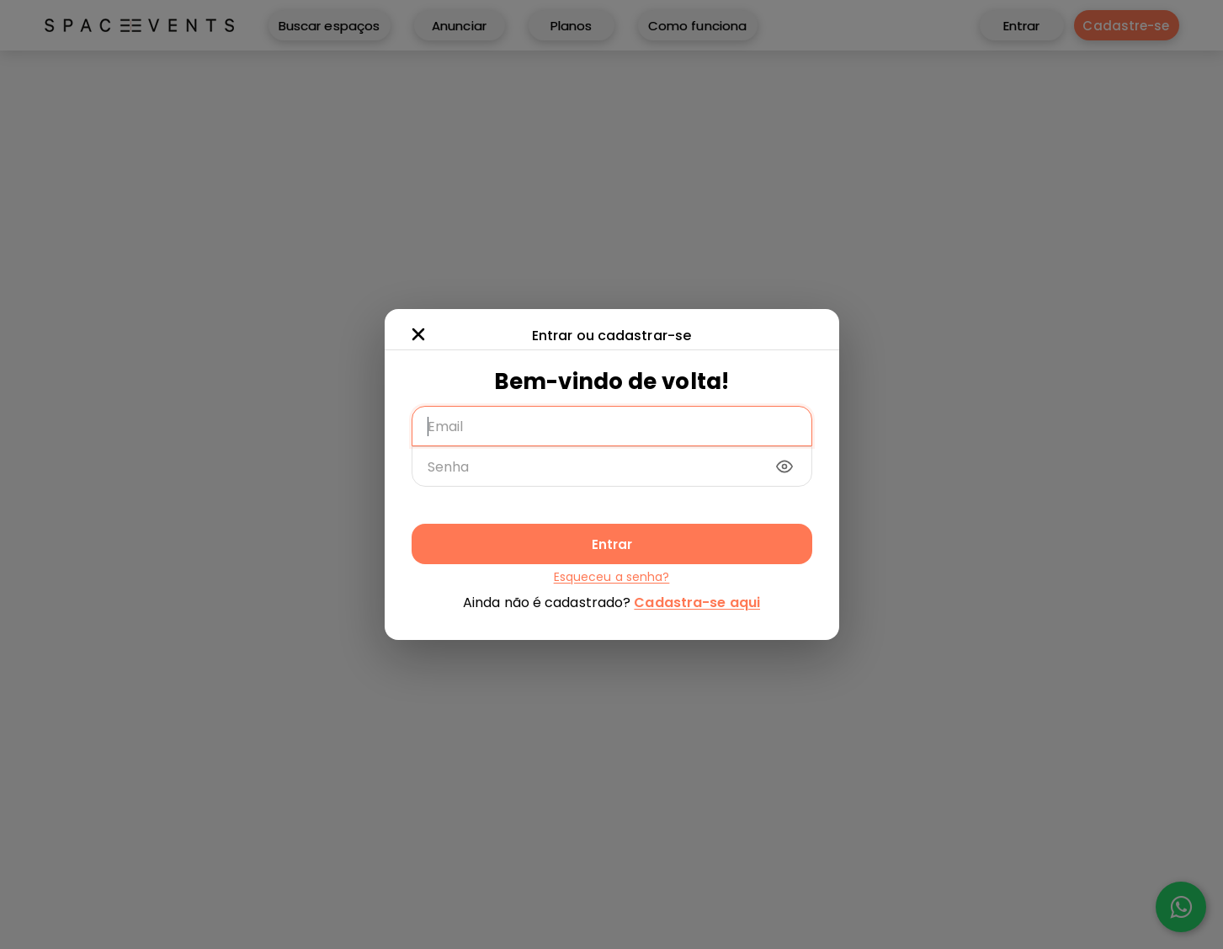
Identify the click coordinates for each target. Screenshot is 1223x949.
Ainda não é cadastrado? (611, 603)
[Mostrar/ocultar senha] (784, 466)
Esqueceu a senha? (612, 577)
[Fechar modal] (418, 334)
